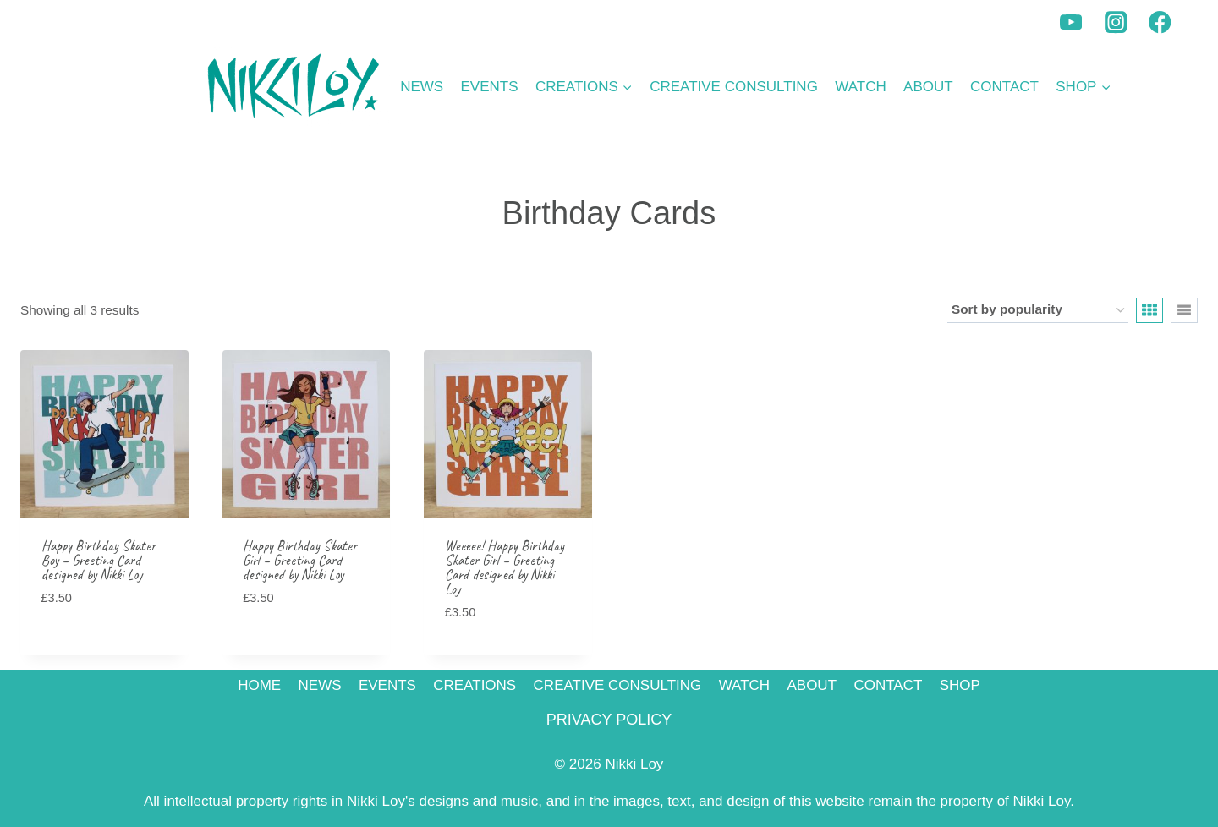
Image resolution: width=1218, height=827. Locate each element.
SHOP (960, 685)
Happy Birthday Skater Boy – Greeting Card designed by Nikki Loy (98, 560)
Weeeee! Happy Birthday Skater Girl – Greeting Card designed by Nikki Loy (504, 567)
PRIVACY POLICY (609, 719)
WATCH (860, 87)
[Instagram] (1116, 22)
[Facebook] (1160, 22)
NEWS (421, 87)
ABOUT (928, 87)
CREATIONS (474, 685)
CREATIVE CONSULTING (734, 87)
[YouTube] (1071, 22)
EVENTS (489, 87)
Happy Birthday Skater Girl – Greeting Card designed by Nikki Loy (300, 560)
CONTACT (1004, 87)
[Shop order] (1037, 310)
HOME (259, 685)
